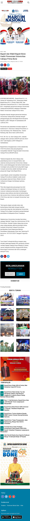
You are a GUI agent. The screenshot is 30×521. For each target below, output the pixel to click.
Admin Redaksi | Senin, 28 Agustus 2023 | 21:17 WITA (11, 61)
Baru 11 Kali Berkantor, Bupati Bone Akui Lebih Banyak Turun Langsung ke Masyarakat (16, 401)
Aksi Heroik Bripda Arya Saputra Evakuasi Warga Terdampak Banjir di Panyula (16, 436)
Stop (10, 69)
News (5, 51)
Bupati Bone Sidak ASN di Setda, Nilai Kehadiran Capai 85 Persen (15, 386)
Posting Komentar (5, 287)
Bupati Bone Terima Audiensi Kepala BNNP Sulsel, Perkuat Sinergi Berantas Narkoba (16, 415)
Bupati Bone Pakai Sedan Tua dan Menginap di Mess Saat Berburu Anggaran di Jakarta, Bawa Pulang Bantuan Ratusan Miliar (12, 394)
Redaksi (3, 505)
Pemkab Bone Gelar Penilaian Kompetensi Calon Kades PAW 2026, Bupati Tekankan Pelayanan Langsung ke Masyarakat (14, 429)
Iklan (21, 505)
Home (1, 51)
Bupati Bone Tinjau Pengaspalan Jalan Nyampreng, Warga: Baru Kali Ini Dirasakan (16, 421)
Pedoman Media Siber (13, 505)
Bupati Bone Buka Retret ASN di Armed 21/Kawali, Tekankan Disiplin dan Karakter (16, 408)
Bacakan (4, 69)
